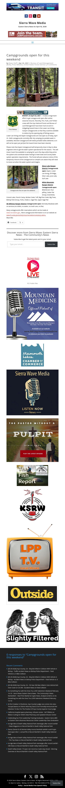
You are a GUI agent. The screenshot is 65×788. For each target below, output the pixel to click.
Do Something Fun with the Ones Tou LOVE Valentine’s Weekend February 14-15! (32, 698)
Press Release (17, 65)
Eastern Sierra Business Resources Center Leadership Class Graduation (34, 720)
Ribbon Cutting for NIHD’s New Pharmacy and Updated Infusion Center (32, 715)
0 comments (52, 65)
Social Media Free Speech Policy (35, 785)
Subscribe (51, 244)
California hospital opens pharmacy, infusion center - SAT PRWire (30, 712)
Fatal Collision (41, 687)
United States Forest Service (35, 65)
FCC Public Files (32, 283)
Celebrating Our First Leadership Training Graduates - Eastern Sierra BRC (32, 718)
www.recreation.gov (13, 213)
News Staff (13, 63)
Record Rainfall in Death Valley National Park (37, 726)
